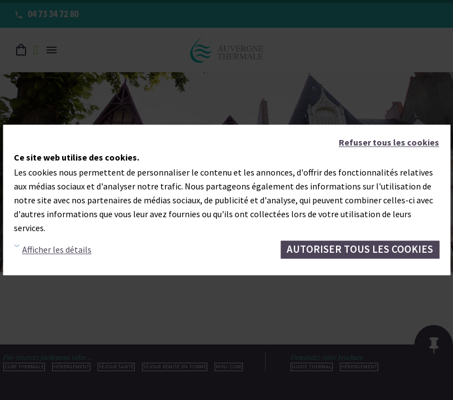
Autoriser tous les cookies (360, 249)
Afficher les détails (56, 249)
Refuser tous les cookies (389, 142)
